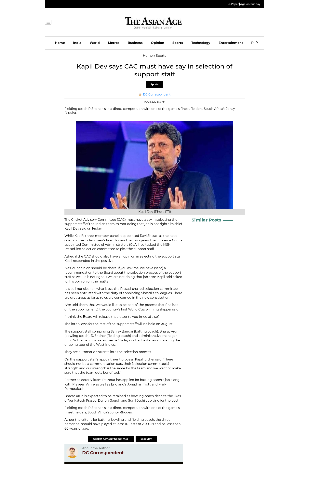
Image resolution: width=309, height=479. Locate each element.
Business (135, 43)
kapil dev (146, 438)
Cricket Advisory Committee (111, 438)
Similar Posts (206, 220)
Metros (113, 43)
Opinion (157, 43)
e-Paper (233, 4)
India (77, 43)
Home (60, 43)
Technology (200, 43)
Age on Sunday (250, 4)
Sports (177, 43)
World (95, 43)
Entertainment (231, 43)
